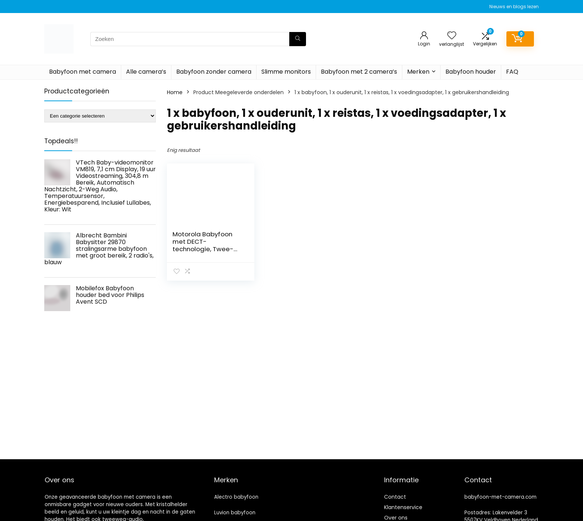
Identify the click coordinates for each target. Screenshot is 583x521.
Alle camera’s (146, 71)
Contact (395, 497)
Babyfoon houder (470, 71)
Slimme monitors (286, 71)
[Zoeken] (297, 39)
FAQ (512, 71)
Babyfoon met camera (82, 71)
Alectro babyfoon (236, 497)
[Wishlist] (451, 36)
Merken (418, 71)
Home (175, 92)
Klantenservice (403, 507)
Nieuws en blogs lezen (514, 6)
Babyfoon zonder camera (213, 71)
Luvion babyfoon (234, 512)
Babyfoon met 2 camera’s (359, 71)
